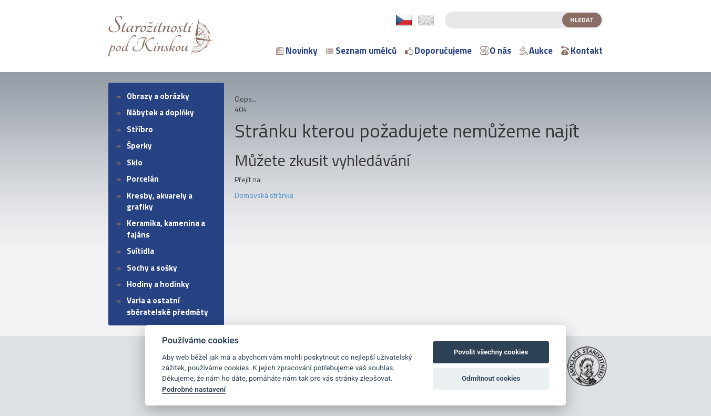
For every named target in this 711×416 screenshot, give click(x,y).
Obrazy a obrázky (158, 96)
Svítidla (140, 251)
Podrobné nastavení (194, 389)
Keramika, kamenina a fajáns (166, 228)
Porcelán (143, 179)
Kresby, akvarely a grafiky (159, 201)
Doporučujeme (438, 50)
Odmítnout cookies (491, 378)
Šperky (139, 146)
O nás (495, 50)
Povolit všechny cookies (491, 352)
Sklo (135, 162)
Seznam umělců (361, 50)
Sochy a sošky (152, 268)
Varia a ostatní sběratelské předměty (167, 306)
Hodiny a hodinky (158, 284)
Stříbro (140, 129)
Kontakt (582, 50)
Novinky (297, 50)
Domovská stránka (264, 195)
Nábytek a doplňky (160, 112)
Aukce (536, 50)
